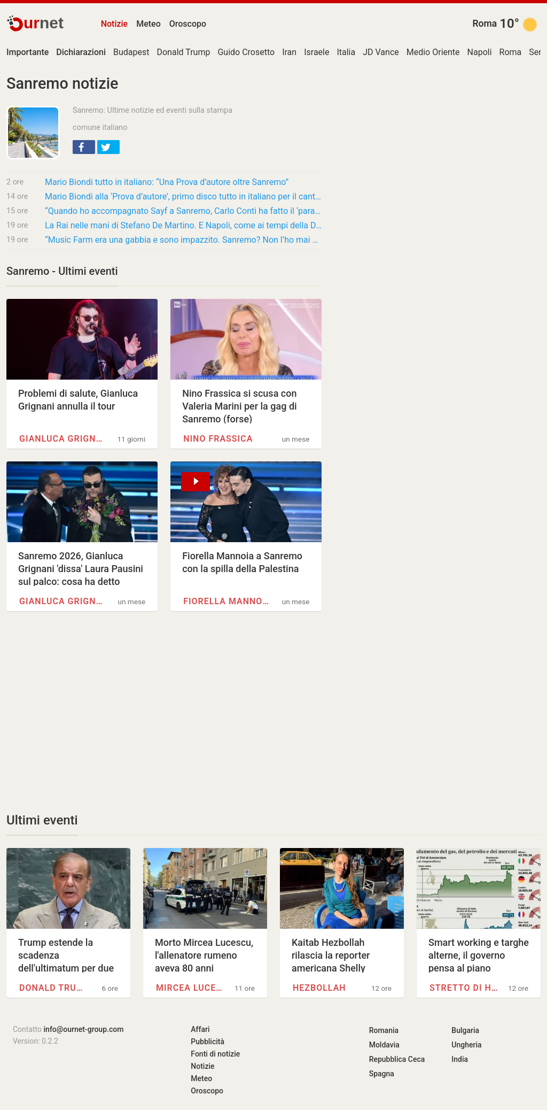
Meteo (148, 24)
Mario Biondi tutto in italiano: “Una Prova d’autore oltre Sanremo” (166, 182)
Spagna (381, 1073)
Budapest (131, 52)
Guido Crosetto (246, 52)
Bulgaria (465, 1030)
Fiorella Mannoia (227, 601)
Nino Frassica (218, 439)
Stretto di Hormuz (464, 988)
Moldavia (384, 1044)
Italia (346, 52)
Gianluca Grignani (63, 439)
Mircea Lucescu (190, 988)
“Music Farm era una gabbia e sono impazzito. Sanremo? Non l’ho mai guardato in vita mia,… (183, 240)
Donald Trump (183, 52)
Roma (484, 23)
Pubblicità (207, 1041)
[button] (84, 147)
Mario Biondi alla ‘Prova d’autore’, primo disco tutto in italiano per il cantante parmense (183, 196)
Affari (200, 1029)
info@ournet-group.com (84, 1029)
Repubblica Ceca (397, 1059)
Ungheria (466, 1044)
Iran (289, 52)
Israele (316, 52)
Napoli (479, 52)
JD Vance (381, 52)
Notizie (114, 24)
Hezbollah (319, 988)
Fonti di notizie (215, 1054)
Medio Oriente (433, 52)
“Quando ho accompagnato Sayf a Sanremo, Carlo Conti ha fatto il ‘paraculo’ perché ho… (183, 211)
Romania (383, 1030)
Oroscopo (187, 24)
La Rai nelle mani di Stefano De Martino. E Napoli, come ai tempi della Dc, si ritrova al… (183, 225)
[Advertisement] (164, 712)
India (459, 1059)
